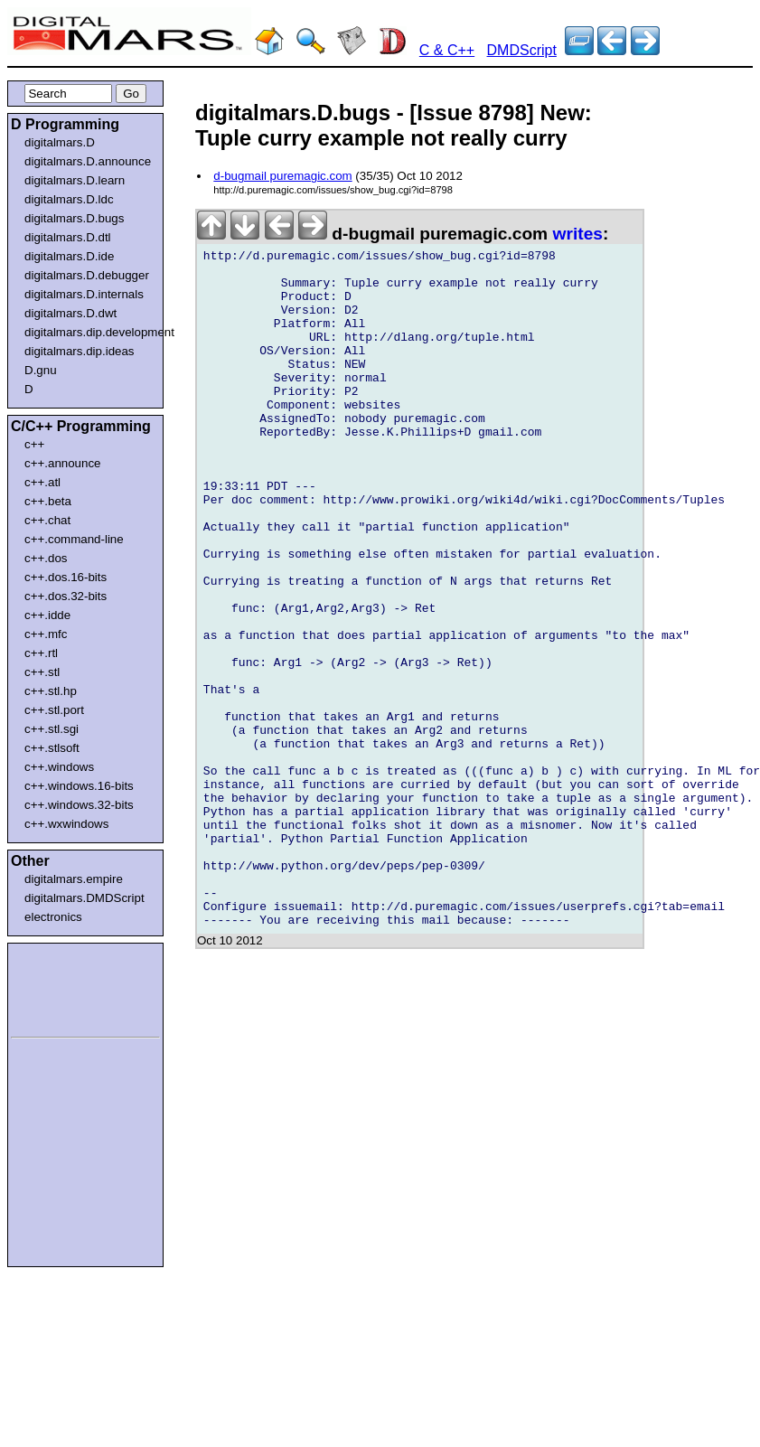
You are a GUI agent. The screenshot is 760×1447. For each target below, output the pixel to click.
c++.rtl (41, 653)
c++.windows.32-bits (79, 805)
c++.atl (42, 482)
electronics (53, 917)
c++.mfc (45, 634)
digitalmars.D (59, 142)
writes (578, 233)
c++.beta (47, 501)
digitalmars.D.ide (69, 256)
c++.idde (47, 615)
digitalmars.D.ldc (69, 199)
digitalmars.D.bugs (74, 218)
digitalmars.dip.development (89, 332)
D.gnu (40, 370)
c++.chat (47, 520)
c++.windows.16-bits (79, 786)
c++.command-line (74, 539)
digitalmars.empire (73, 879)
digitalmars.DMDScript (84, 898)
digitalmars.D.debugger (86, 275)
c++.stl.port (54, 710)
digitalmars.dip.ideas (79, 351)
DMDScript (522, 50)
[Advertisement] (65, 987)
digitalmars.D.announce (87, 161)
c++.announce (62, 463)
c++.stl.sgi (51, 729)
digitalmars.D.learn (74, 180)
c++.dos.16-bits (65, 577)
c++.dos (45, 558)
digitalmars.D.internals (84, 294)
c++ (34, 444)
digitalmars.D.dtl (67, 237)
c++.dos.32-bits (65, 596)
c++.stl (42, 672)
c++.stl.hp (50, 691)
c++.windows (59, 767)
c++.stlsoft (52, 748)
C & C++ (446, 50)
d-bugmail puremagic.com (282, 176)
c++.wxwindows (66, 824)
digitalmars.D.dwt (70, 313)
